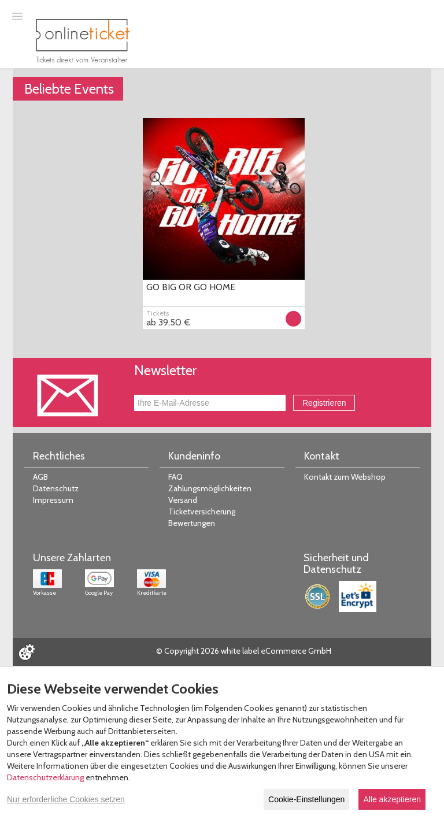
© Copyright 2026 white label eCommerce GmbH (243, 651)
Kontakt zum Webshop (345, 477)
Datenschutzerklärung (45, 777)
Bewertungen (191, 523)
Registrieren (324, 402)
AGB (40, 477)
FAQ (175, 477)
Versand (182, 500)
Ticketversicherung (201, 511)
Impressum (53, 500)
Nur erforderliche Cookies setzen (66, 799)
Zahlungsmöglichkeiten (209, 488)
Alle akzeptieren (392, 799)
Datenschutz (56, 488)
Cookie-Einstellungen (306, 799)
